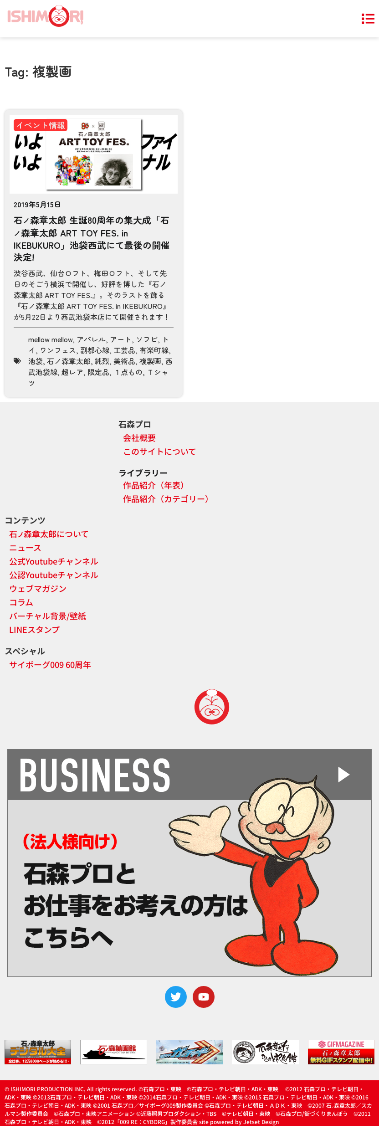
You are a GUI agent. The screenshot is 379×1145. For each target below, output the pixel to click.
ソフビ (147, 339)
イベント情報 (40, 125)
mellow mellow (50, 339)
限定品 (98, 371)
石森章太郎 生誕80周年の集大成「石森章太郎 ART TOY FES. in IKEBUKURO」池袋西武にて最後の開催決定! (92, 238)
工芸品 (124, 349)
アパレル (91, 339)
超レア (72, 371)
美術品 (124, 360)
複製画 (150, 360)
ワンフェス (58, 349)
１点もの (128, 371)
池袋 (35, 360)
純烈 (102, 360)
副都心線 (94, 349)
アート (121, 339)
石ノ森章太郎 (69, 360)
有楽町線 (154, 349)
